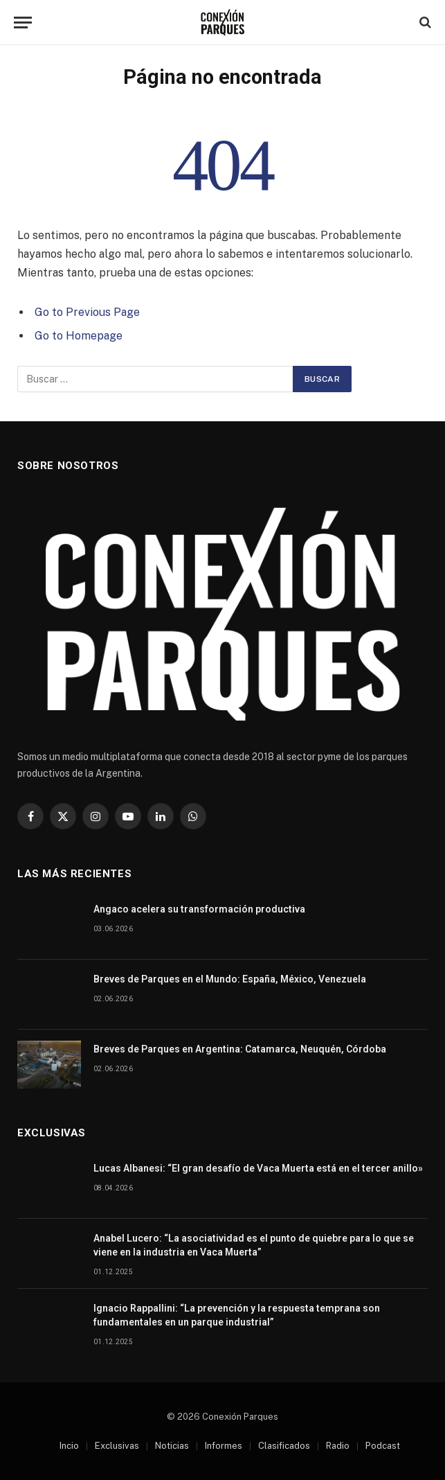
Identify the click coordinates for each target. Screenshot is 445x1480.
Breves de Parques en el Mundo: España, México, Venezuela (229, 979)
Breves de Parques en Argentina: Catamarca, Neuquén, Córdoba (239, 1049)
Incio (69, 1446)
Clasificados (284, 1446)
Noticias (172, 1446)
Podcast (382, 1446)
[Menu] (23, 22)
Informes (223, 1446)
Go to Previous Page (87, 312)
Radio (337, 1446)
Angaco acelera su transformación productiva (199, 909)
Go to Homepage (78, 335)
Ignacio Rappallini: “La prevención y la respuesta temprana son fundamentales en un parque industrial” (236, 1315)
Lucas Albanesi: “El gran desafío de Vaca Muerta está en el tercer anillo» (258, 1168)
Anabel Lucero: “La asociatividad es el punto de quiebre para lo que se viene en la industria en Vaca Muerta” (253, 1245)
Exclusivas (117, 1446)
